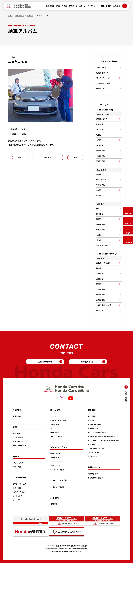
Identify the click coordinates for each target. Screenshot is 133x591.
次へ (75, 158)
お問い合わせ (93, 504)
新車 (56, 6)
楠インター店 (101, 190)
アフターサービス (74, 6)
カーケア (16, 528)
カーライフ (54, 444)
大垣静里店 (101, 324)
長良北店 (100, 300)
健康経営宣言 (93, 456)
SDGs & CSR (104, 6)
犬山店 (99, 258)
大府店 (99, 146)
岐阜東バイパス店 (103, 282)
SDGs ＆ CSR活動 (57, 497)
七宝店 (99, 252)
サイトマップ (93, 487)
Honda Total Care (58, 448)
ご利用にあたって (95, 483)
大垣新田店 (101, 318)
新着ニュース (101, 67)
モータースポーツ (103, 79)
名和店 (99, 140)
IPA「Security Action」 (98, 460)
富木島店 (100, 134)
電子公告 (91, 448)
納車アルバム (20, 15)
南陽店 (99, 208)
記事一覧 (48, 158)
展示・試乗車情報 (20, 473)
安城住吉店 (101, 170)
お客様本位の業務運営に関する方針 (102, 464)
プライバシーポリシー (96, 479)
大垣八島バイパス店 (104, 330)
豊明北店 (100, 152)
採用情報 (54, 532)
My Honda (55, 460)
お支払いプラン (19, 469)
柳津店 (99, 288)
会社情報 (115, 6)
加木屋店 (100, 129)
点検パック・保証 (19, 520)
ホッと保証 (17, 494)
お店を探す (48, 6)
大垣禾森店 (101, 312)
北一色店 (31, 15)
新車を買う (17, 461)
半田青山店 (101, 158)
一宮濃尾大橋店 (102, 264)
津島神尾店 (101, 240)
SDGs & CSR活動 (103, 85)
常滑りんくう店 (102, 123)
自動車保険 (55, 452)
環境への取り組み (95, 452)
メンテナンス (18, 524)
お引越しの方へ (56, 464)
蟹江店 (99, 222)
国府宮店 (100, 228)
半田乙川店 (101, 164)
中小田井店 (101, 196)
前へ (20, 158)
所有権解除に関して (96, 508)
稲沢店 (99, 234)
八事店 (99, 184)
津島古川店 (101, 246)
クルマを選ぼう (19, 465)
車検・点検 (17, 516)
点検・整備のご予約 (89, 389)
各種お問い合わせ (43, 389)
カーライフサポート (89, 6)
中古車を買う (18, 490)
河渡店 (99, 306)
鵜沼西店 (100, 336)
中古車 (63, 6)
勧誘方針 (91, 475)
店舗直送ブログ (102, 73)
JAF (52, 456)
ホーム (10, 15)
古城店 (99, 202)
